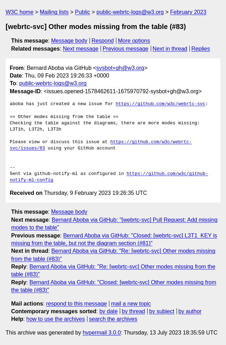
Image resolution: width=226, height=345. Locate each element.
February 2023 (188, 12)
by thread (133, 311)
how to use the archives (55, 319)
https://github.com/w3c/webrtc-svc (160, 104)
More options (134, 41)
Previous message (126, 49)
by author (190, 311)
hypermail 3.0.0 (101, 333)
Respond (103, 41)
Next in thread (170, 49)
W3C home (19, 12)
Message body (69, 41)
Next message (81, 49)
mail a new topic (131, 304)
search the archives (113, 319)
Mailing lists (54, 12)
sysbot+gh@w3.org (120, 68)
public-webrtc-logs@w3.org (130, 12)
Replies (201, 49)
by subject (161, 311)
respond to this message (76, 304)
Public (82, 12)
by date (108, 311)
